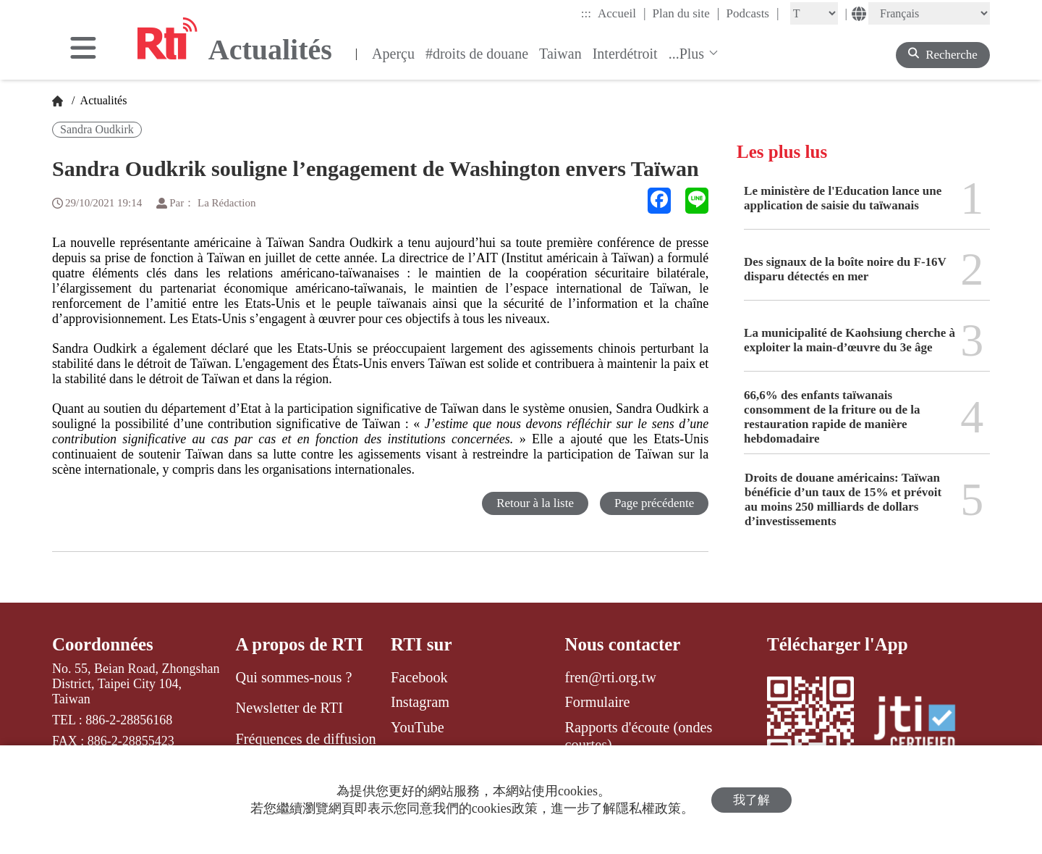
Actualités (102, 100)
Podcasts (752, 13)
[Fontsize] (814, 13)
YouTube (417, 727)
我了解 (751, 800)
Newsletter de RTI (289, 708)
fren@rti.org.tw (610, 677)
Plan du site (686, 13)
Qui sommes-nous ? (294, 677)
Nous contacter (623, 644)
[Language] (929, 13)
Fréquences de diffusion (306, 739)
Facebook (419, 677)
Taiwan (560, 54)
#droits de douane (476, 54)
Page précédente (654, 503)
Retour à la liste (534, 503)
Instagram (420, 702)
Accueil (621, 13)
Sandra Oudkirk (97, 129)
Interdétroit (625, 54)
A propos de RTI (300, 644)
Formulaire (597, 702)
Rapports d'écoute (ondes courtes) (639, 736)
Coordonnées (102, 644)
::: (586, 13)
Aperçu (393, 54)
